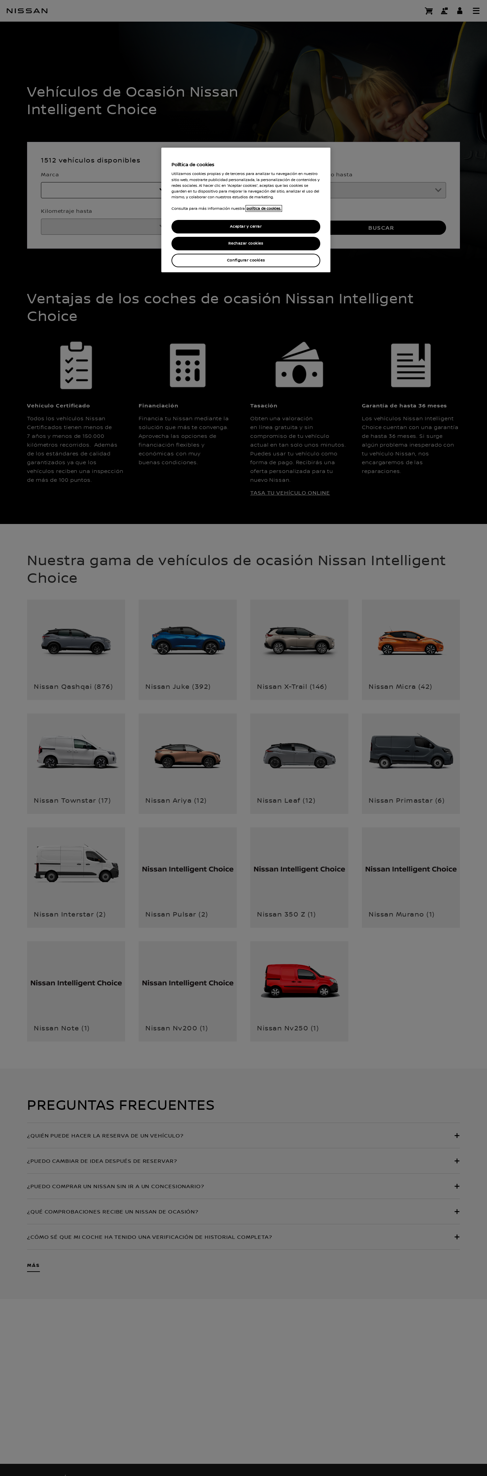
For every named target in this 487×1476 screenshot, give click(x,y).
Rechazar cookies (245, 243)
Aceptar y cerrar (245, 226)
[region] (245, 210)
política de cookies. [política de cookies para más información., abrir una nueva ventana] (264, 208)
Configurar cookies (246, 260)
